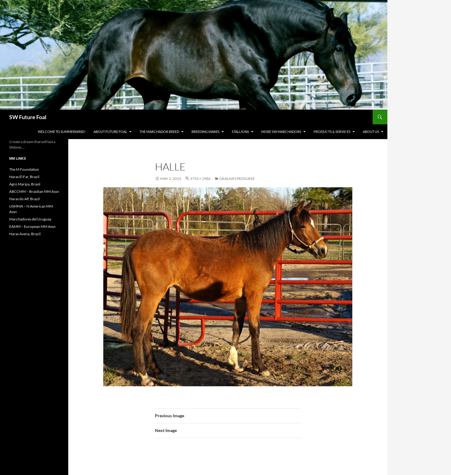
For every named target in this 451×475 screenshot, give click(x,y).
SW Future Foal (27, 117)
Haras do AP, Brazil (24, 199)
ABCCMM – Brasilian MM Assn (34, 191)
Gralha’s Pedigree (237, 178)
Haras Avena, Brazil (25, 234)
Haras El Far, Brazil (24, 176)
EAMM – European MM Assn (32, 226)
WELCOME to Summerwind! (61, 132)
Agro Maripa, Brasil (24, 184)
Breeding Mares (206, 132)
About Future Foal (110, 132)
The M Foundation (24, 169)
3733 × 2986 (200, 178)
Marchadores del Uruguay (30, 219)
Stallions (240, 132)
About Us (371, 132)
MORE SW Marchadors (281, 132)
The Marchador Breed (159, 132)
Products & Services (332, 132)
